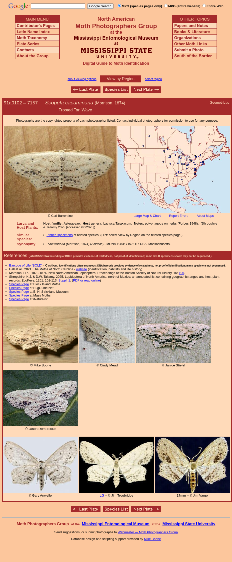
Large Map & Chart (147, 216)
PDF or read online (86, 280)
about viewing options (82, 79)
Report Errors (178, 216)
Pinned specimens (59, 235)
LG (102, 495)
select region (153, 79)
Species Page (19, 284)
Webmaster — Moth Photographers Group (148, 532)
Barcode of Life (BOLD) (25, 265)
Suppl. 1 (64, 280)
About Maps (205, 216)
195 (181, 273)
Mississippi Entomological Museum (115, 524)
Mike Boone (152, 539)
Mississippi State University (189, 524)
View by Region (120, 79)
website (81, 269)
